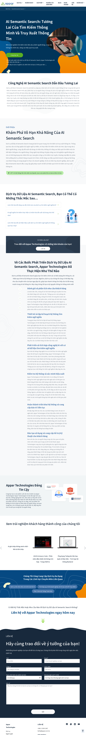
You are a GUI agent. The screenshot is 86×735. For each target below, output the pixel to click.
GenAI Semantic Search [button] (18, 9)
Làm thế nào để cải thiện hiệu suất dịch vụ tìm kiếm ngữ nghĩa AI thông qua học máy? (31, 224)
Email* (46, 658)
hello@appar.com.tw (44, 731)
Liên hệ (43, 249)
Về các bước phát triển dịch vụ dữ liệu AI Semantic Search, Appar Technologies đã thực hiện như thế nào (30, 61)
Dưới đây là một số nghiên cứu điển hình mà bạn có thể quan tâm (26, 65)
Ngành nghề (9, 734)
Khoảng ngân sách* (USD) (51, 675)
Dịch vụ (8, 731)
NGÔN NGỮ (80, 3)
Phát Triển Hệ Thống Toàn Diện (43, 591)
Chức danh (47, 666)
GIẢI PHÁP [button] (40, 3)
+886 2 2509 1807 (43, 728)
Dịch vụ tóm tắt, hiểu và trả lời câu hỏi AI (23, 587)
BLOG (59, 3)
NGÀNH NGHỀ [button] (29, 3)
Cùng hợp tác (14, 55)
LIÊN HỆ (73, 3)
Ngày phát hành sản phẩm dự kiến (16, 675)
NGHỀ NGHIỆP (66, 3)
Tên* (7, 658)
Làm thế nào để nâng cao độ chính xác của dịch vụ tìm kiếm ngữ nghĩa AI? (32, 205)
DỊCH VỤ (8, 9)
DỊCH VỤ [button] (19, 3)
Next (85, 547)
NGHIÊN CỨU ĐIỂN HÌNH (50, 3)
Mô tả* (8, 683)
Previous (1, 547)
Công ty (8, 666)
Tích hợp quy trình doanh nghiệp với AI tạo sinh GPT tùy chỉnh (57, 587)
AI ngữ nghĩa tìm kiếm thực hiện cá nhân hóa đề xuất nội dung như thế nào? (31, 213)
